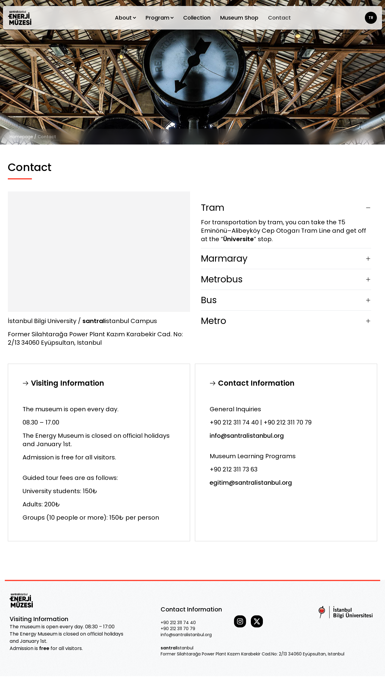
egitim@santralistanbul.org (251, 482)
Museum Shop (239, 17)
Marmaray (286, 258)
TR (370, 17)
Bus (286, 300)
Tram (286, 207)
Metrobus (286, 279)
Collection (197, 17)
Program (160, 17)
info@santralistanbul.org (247, 435)
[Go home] (19, 18)
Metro (286, 321)
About (125, 17)
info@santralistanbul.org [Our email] (186, 635)
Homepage (21, 137)
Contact (279, 17)
